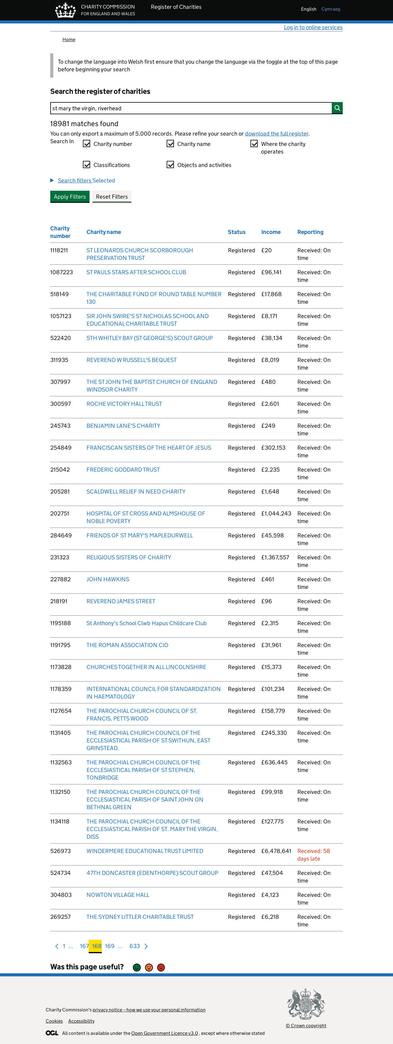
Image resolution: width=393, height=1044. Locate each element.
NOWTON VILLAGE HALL (118, 894)
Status (237, 231)
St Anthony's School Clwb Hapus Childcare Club (147, 623)
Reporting (310, 231)
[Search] (196, 108)
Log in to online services (313, 27)
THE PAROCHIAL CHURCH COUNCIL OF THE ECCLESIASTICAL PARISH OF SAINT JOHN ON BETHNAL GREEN (145, 799)
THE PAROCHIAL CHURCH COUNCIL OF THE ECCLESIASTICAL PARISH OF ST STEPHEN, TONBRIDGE (143, 770)
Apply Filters (70, 196)
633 (134, 947)
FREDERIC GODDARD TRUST (123, 469)
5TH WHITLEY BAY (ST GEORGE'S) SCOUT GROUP (150, 338)
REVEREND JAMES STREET (121, 601)
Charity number (113, 143)
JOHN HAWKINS (108, 579)
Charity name (194, 143)
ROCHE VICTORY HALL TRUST (124, 403)
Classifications (112, 164)
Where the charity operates (283, 147)
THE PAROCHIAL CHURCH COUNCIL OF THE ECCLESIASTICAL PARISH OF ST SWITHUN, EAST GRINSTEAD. (148, 740)
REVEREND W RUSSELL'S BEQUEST (132, 359)
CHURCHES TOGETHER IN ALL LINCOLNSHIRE (146, 667)
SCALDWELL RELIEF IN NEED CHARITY (136, 491)
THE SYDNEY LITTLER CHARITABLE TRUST (140, 916)
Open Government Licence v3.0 (164, 1033)
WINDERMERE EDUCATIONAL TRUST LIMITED (145, 851)
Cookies (54, 1021)
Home (68, 39)
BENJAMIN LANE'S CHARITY (123, 425)
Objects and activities (204, 164)
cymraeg (330, 9)
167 (84, 947)
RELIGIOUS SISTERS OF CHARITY (129, 557)
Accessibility (81, 1021)
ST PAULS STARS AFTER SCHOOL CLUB (136, 272)
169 (110, 947)
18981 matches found (84, 123)
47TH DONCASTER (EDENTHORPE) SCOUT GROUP (152, 872)
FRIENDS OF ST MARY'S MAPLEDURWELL (140, 535)
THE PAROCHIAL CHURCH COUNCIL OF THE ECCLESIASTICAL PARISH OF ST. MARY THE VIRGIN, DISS (152, 829)
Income (271, 231)
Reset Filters (112, 196)
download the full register (276, 133)
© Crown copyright (306, 1025)
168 (97, 947)
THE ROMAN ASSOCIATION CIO (127, 645)
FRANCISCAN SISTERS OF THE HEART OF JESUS (149, 447)
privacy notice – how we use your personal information (149, 1010)
